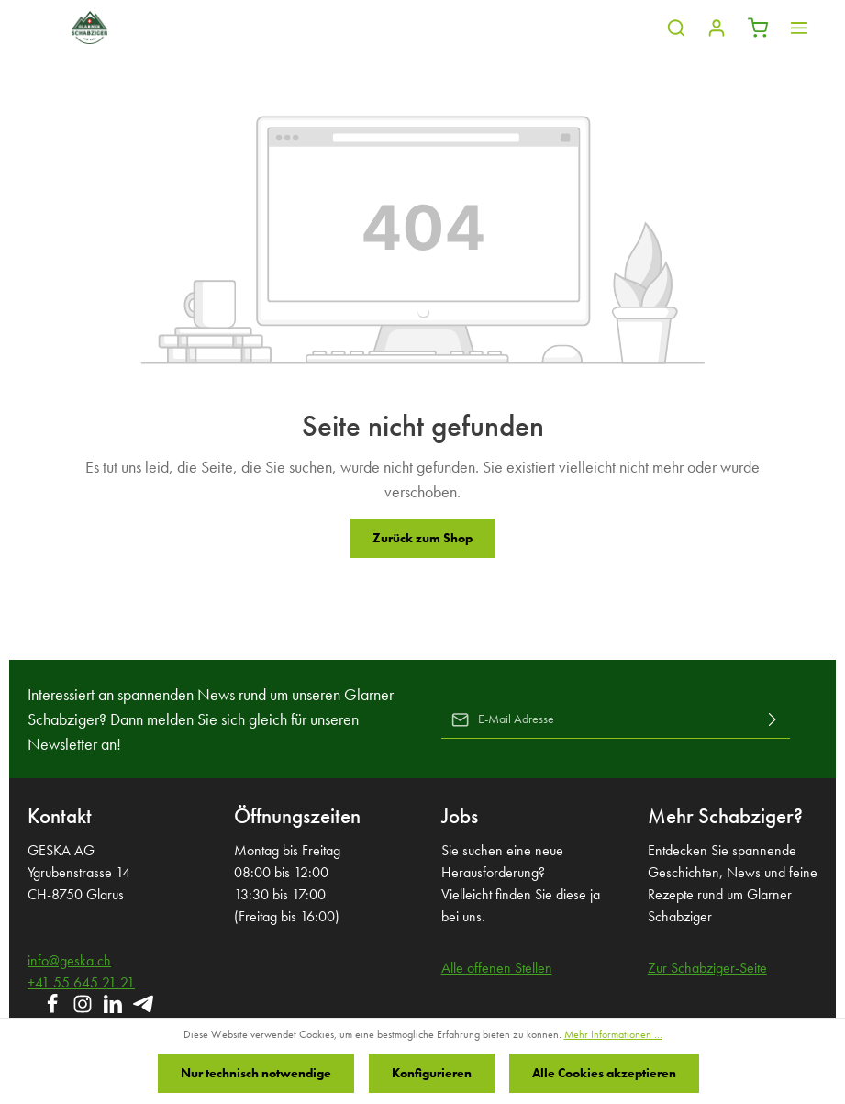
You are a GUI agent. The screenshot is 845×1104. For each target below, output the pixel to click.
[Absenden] (772, 719)
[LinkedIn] (114, 1009)
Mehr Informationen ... (613, 1034)
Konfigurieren (432, 1073)
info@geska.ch (69, 960)
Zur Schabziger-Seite (707, 967)
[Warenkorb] (758, 27)
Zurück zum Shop (422, 538)
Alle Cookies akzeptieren (604, 1073)
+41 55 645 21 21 (81, 982)
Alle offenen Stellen (496, 967)
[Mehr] (799, 27)
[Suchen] (676, 27)
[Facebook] (53, 1009)
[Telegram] (143, 1009)
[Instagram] (83, 1009)
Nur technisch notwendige (256, 1073)
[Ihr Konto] (716, 27)
